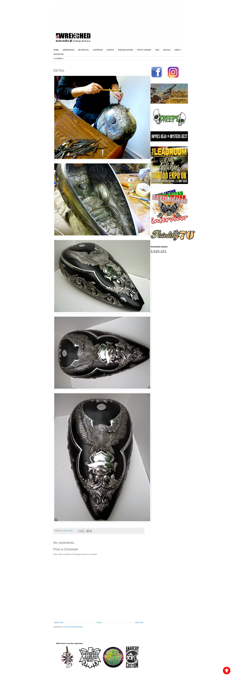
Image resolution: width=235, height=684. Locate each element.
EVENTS (110, 50)
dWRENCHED (68, 50)
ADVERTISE (59, 54)
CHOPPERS (98, 50)
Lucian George (67, 531)
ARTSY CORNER (144, 50)
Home (99, 622)
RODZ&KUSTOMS (125, 50)
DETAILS (167, 50)
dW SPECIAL (83, 50)
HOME (56, 50)
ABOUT (177, 50)
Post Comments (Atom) (73, 627)
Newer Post (58, 622)
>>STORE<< (58, 59)
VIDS (157, 50)
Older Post (139, 622)
